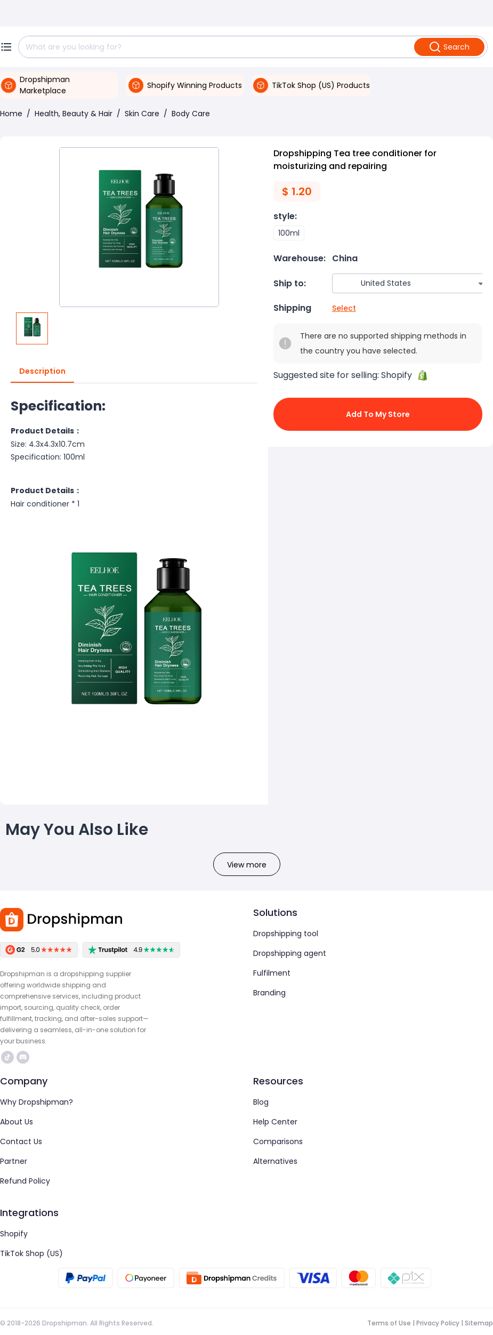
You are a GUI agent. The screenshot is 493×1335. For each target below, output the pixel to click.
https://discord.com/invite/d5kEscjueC (23, 1057)
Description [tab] (42, 371)
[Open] (480, 283)
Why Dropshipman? (36, 1102)
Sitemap (479, 1323)
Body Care (191, 113)
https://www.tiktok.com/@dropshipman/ (7, 1057)
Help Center (275, 1121)
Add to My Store (378, 414)
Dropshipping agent (289, 953)
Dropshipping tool (285, 933)
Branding (269, 992)
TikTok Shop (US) (31, 1253)
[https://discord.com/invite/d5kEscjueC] (23, 1057)
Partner (13, 1161)
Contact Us (21, 1141)
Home (11, 113)
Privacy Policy (437, 1323)
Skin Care (142, 113)
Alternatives (275, 1161)
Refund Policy (25, 1181)
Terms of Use (389, 1323)
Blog (261, 1102)
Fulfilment (271, 973)
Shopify (14, 1233)
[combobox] (396, 283)
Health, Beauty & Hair (73, 113)
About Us (16, 1121)
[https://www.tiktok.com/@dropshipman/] (7, 1057)
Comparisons (278, 1141)
